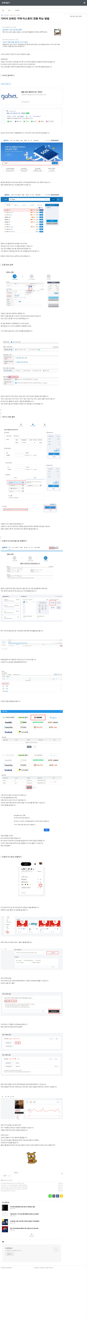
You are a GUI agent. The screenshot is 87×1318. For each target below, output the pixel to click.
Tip (2, 15)
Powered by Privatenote (6, 1267)
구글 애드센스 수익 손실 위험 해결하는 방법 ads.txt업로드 (14, 1185)
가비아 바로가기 (6, 84)
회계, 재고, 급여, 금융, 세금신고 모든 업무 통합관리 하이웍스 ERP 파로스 (24, 32)
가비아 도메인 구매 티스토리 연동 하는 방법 (25, 18)
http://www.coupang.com (9, 39)
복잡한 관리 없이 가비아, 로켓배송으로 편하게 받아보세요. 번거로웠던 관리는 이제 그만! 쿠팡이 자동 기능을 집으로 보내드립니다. (31, 45)
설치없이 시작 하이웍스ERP (12, 30)
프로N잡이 (6, 3)
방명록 (17, 10)
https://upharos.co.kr (7, 27)
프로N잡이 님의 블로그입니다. (13, 1250)
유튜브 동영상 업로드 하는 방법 (8, 1190)
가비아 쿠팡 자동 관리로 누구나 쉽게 (15, 42)
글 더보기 (32, 1236)
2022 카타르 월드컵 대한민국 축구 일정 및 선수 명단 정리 (14, 1189)
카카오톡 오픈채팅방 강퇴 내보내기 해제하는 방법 (12, 1183)
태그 (9, 10)
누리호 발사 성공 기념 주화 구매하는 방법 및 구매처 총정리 (14, 1187)
